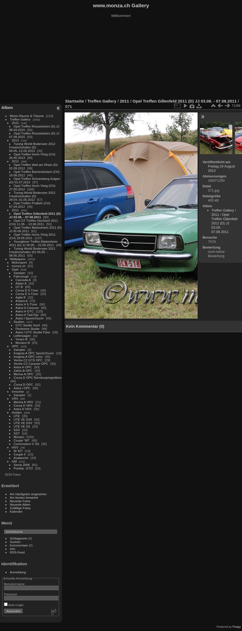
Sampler (20, 273)
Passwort (10, 594)
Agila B (21, 297)
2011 (15, 210)
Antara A (21, 300)
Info (12, 548)
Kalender (16, 511)
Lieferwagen (22, 335)
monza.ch (19, 266)
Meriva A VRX (23, 402)
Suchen (15, 542)
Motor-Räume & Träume (27, 116)
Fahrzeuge (21, 276)
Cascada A (23, 280)
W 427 (18, 451)
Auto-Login (14, 605)
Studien (19, 321)
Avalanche (21, 457)
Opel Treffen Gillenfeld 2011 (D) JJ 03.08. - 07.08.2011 (35, 215)
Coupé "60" (22, 440)
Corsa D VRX (23, 405)
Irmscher (18, 391)
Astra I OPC (22, 388)
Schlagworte (18, 538)
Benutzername (14, 584)
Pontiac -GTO (23, 468)
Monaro (19, 437)
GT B (19, 287)
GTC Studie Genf (28, 325)
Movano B (23, 342)
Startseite (74, 101)
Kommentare (19, 545)
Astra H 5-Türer (26, 304)
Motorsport (19, 262)
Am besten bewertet (24, 497)
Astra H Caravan (27, 307)
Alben (7, 107)
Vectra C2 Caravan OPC (31, 363)
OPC (15, 346)
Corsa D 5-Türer (27, 290)
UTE (17, 416)
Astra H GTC (25, 311)
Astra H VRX (23, 409)
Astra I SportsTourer (30, 318)
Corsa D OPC (23, 384)
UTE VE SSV (23, 423)
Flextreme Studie (28, 328)
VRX (15, 398)
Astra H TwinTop (27, 314)
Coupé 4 (20, 454)
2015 (15, 123)
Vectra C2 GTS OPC (28, 360)
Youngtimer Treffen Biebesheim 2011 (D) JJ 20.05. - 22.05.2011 (33, 243)
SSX (17, 430)
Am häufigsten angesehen (28, 494)
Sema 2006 (22, 464)
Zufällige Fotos (20, 508)
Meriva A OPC (24, 374)
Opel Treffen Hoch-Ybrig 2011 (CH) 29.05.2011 (32, 236)
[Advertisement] (121, 58)
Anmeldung (18, 572)
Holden (17, 412)
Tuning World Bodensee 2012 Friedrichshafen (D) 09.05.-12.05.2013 (32, 147)
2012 (15, 161)
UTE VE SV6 (23, 419)
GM (14, 461)
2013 (15, 140)
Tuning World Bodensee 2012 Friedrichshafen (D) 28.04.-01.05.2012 (32, 196)
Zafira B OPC (23, 370)
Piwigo (237, 626)
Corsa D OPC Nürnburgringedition (38, 377)
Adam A (21, 283)
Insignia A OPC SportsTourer (34, 353)
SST (17, 433)
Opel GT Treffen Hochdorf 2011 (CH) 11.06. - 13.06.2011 (33, 222)
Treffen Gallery (20, 119)
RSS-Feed (17, 552)
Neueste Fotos (20, 501)
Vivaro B (21, 339)
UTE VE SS (22, 426)
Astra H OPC (23, 367)
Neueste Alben (20, 504)
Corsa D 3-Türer (27, 294)
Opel (15, 269)
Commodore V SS (26, 444)
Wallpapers (18, 259)
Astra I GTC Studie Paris (33, 332)
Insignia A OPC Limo (28, 356)
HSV (15, 447)
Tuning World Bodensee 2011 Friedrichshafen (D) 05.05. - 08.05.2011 (32, 252)
